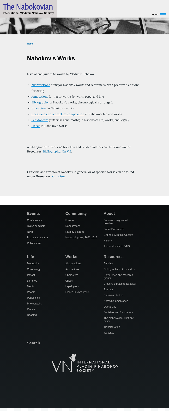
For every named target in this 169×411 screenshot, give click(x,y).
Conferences (34, 220)
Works (71, 256)
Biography (33, 263)
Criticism (58, 176)
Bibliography (40, 102)
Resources (114, 256)
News (30, 231)
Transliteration (112, 327)
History (108, 240)
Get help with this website (118, 235)
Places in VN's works (77, 292)
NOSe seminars (36, 226)
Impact (31, 275)
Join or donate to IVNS (117, 246)
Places (35, 126)
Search (33, 343)
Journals (108, 289)
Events (33, 213)
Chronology (33, 269)
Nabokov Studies (113, 295)
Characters (39, 108)
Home (30, 43)
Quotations (110, 306)
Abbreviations (40, 85)
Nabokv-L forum (74, 231)
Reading (32, 315)
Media (30, 286)
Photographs (34, 303)
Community (76, 213)
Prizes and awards (37, 237)
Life (30, 256)
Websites (109, 332)
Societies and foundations (118, 312)
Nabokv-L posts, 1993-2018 (81, 237)
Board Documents (114, 229)
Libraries (32, 280)
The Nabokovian (28, 7)
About (109, 213)
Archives (109, 263)
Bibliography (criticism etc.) (119, 269)
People (31, 292)
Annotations (39, 96)
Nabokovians (72, 226)
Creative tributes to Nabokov (120, 283)
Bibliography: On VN (57, 151)
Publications (34, 243)
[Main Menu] (158, 15)
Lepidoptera (39, 120)
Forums (69, 220)
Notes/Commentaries (116, 301)
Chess (69, 280)
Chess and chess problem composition (57, 114)
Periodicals (33, 297)
